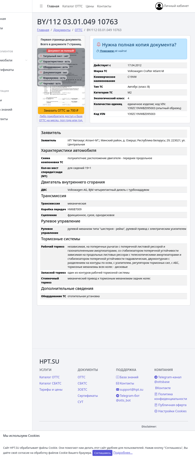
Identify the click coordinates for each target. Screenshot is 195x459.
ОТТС (94, 364)
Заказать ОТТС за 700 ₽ (75, 120)
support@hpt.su (138, 376)
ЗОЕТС (95, 376)
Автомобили (17, 60)
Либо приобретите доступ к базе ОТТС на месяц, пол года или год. (75, 130)
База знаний (17, 109)
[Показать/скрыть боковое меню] (58, 6)
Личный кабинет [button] (172, 6)
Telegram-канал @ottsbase (172, 366)
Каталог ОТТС (90, 6)
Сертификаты (18, 70)
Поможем (117, 56)
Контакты (15, 119)
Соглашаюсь (102, 453)
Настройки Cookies (169, 404)
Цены (12, 100)
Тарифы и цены (68, 376)
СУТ (10, 79)
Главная (14, 19)
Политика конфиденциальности (175, 383)
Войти (12, 28)
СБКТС (95, 370)
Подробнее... (123, 453)
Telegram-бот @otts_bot (136, 384)
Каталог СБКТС (67, 370)
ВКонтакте (167, 374)
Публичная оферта (169, 393)
